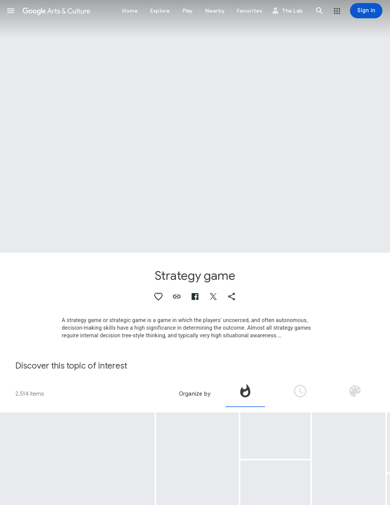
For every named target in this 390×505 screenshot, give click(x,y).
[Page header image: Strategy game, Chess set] (195, 126)
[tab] (245, 393)
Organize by (194, 393)
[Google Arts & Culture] (56, 10)
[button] (11, 11)
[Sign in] (366, 10)
